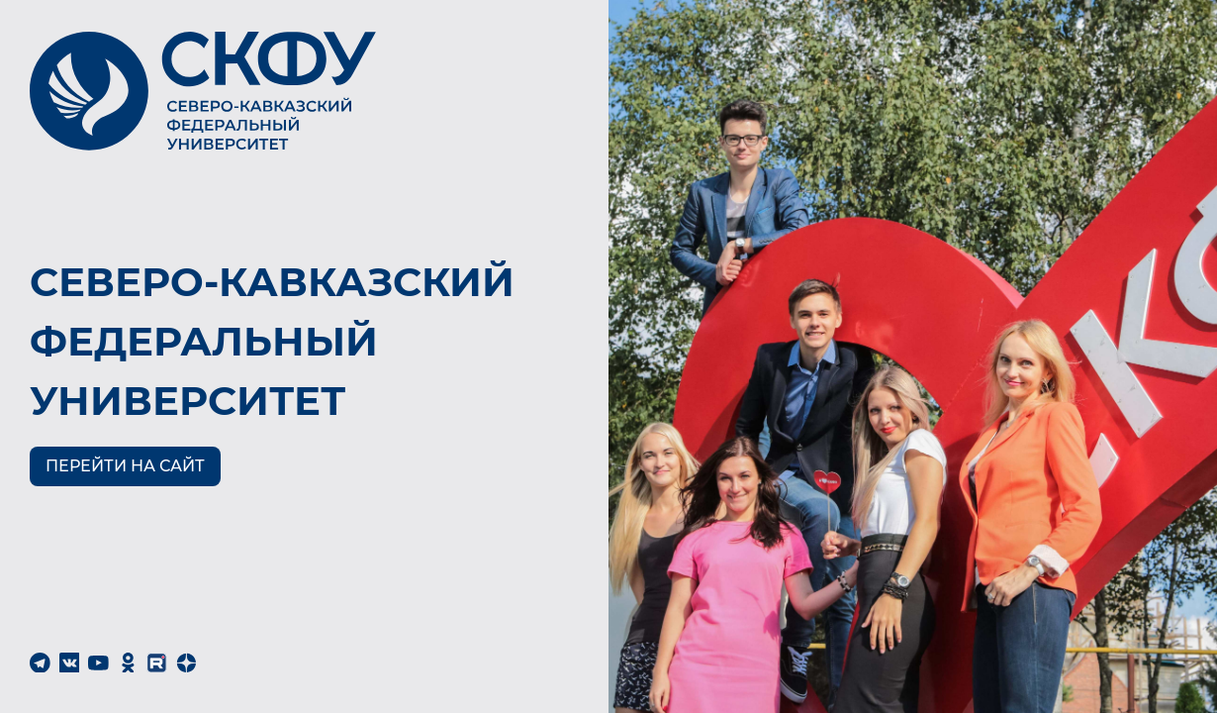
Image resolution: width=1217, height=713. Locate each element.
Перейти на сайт (125, 466)
